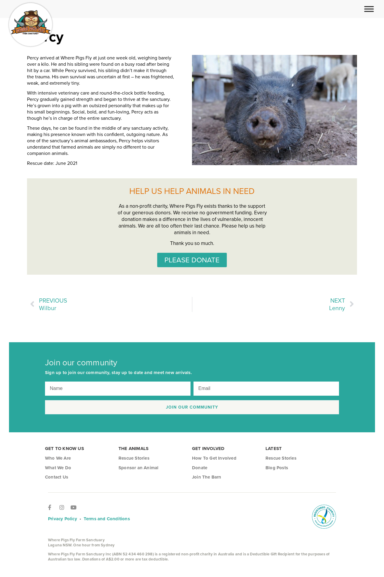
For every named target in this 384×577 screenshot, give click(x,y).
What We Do (58, 467)
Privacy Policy (62, 518)
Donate (199, 467)
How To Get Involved (214, 458)
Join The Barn (206, 477)
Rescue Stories (133, 458)
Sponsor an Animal (138, 467)
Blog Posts (277, 467)
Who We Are (58, 458)
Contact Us (56, 477)
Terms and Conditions (107, 518)
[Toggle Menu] (369, 9)
